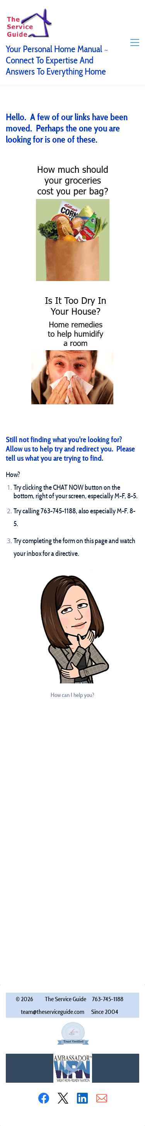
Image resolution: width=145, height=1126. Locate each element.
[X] (63, 1098)
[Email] (101, 1098)
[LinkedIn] (82, 1098)
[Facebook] (43, 1098)
